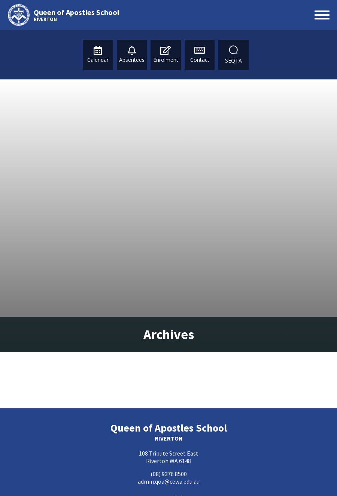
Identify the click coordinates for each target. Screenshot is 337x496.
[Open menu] (322, 14)
